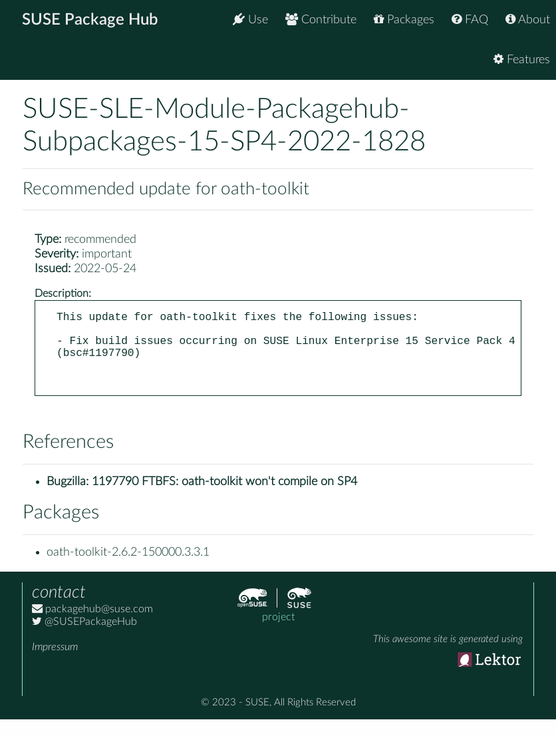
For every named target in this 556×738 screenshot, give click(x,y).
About (527, 19)
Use (250, 19)
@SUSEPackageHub (84, 640)
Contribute (320, 19)
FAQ (470, 19)
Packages (404, 19)
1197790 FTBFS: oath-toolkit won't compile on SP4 (224, 500)
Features (521, 59)
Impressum (55, 665)
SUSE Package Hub (90, 20)
